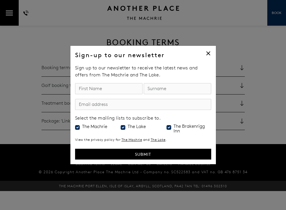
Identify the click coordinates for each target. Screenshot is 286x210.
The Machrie (94, 126)
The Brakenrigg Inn (189, 128)
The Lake (137, 126)
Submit (143, 154)
